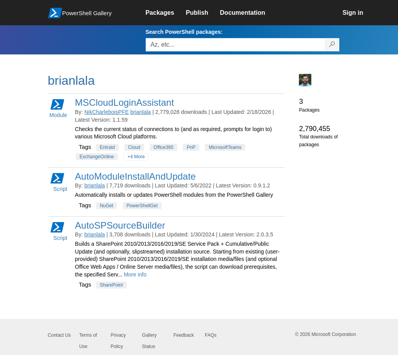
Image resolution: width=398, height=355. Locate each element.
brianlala (140, 112)
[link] (165, 12)
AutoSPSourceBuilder (120, 225)
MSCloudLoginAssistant (124, 102)
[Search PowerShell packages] (332, 45)
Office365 (163, 147)
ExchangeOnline (97, 156)
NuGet (106, 205)
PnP (191, 147)
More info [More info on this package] (135, 274)
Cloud (134, 147)
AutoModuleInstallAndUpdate (135, 176)
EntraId (107, 147)
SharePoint (111, 285)
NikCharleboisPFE (106, 112)
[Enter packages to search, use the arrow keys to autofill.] (235, 45)
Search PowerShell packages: (183, 32)
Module (58, 108)
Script (59, 181)
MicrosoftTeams (225, 147)
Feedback (183, 335)
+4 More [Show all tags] (136, 156)
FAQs (210, 335)
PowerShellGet (142, 205)
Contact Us (59, 335)
